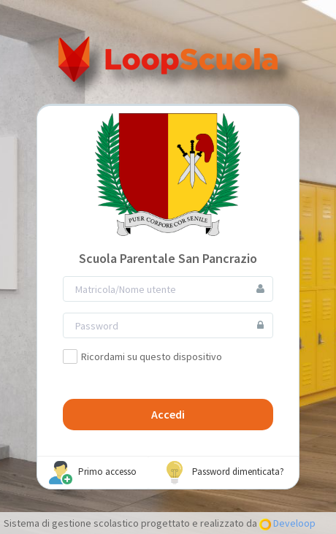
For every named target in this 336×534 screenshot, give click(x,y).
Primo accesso (93, 472)
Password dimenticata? (223, 472)
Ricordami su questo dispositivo (142, 356)
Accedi (168, 414)
